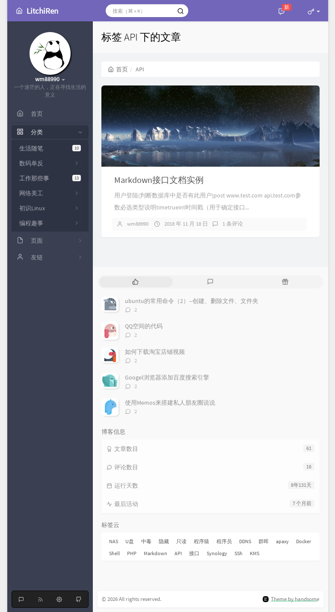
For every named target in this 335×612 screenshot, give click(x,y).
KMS (254, 553)
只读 (181, 541)
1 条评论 (232, 223)
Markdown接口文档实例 (159, 179)
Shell (114, 553)
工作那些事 (50, 178)
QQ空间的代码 (144, 326)
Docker (303, 541)
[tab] (135, 282)
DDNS (245, 541)
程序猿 (201, 541)
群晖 (263, 541)
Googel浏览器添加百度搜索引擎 (167, 377)
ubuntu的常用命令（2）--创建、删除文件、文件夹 (191, 301)
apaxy (282, 541)
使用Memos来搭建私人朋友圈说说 (170, 402)
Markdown (155, 553)
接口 (194, 553)
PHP (131, 553)
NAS (113, 541)
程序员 (224, 541)
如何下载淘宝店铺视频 (155, 352)
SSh (238, 553)
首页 (118, 69)
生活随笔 (50, 148)
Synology (217, 553)
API (178, 553)
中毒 (146, 541)
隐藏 (164, 541)
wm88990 (137, 223)
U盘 (129, 541)
